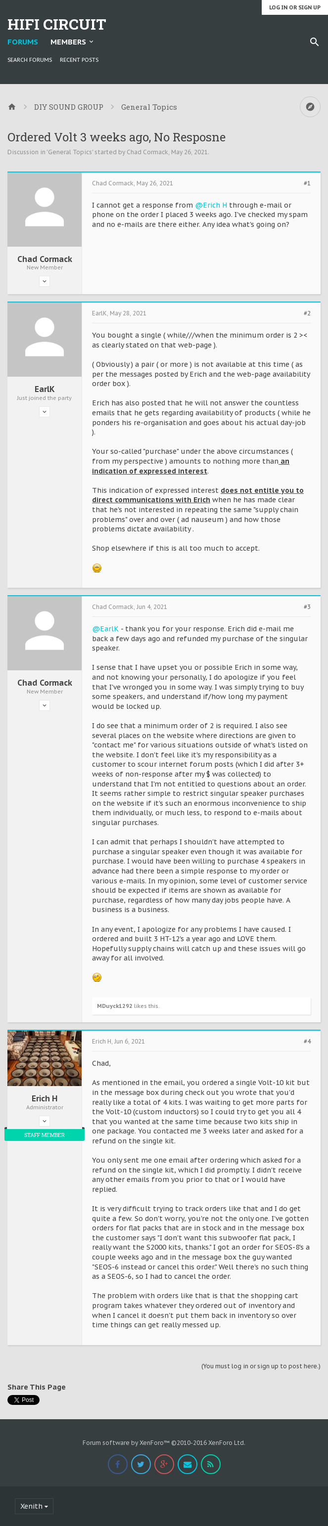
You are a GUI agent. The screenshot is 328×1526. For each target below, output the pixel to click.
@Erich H (211, 205)
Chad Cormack (147, 152)
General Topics (70, 152)
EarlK (45, 389)
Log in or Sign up (295, 7)
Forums (22, 41)
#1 (307, 183)
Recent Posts (79, 59)
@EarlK (105, 628)
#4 (307, 1041)
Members (68, 41)
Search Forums (29, 59)
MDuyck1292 (115, 1006)
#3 (307, 607)
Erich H (44, 1098)
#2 (307, 313)
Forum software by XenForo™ (164, 1442)
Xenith (31, 1506)
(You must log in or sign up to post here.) (261, 1366)
